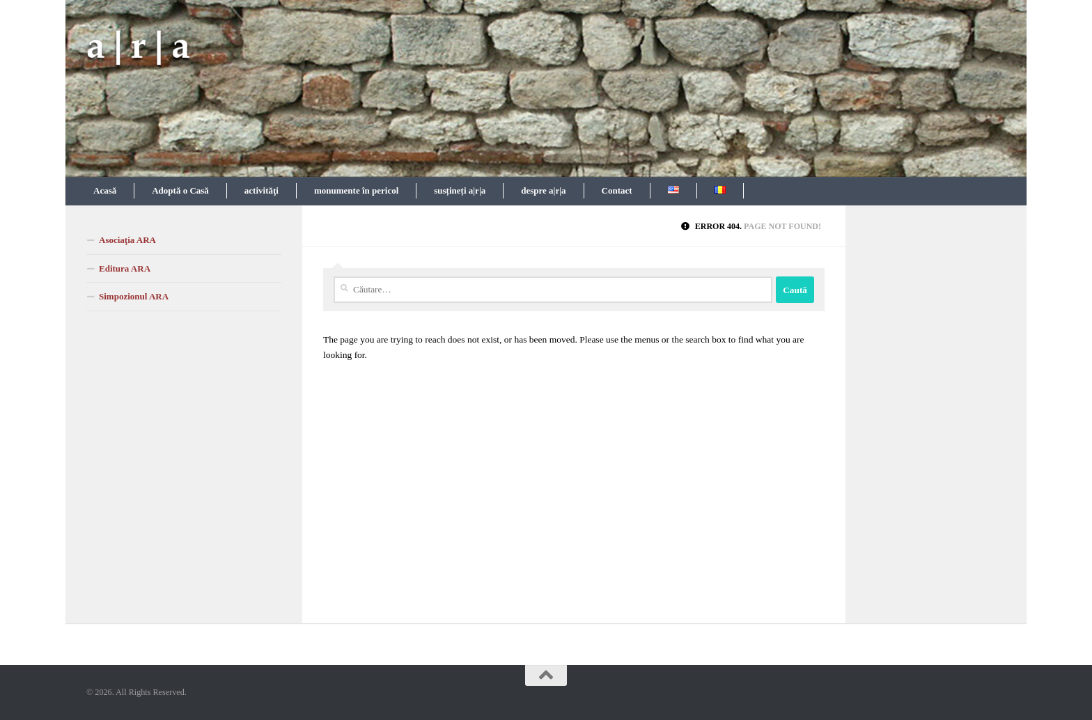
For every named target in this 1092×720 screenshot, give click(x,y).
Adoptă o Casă (180, 190)
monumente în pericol (356, 190)
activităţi (261, 190)
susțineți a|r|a (459, 190)
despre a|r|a (543, 190)
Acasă (104, 190)
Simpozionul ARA (134, 296)
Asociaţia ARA (127, 240)
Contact (617, 190)
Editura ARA (124, 268)
